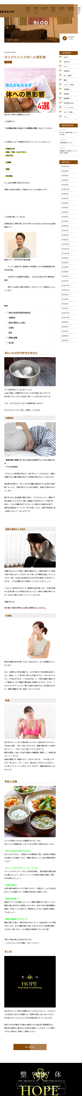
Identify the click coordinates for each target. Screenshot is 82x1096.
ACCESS (66, 9)
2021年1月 (64, 308)
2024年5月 (64, 208)
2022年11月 (65, 249)
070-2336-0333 (54, 1088)
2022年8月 (64, 262)
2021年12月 (65, 285)
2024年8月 (64, 194)
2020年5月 (64, 340)
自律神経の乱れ (69, 103)
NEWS (66, 57)
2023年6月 (64, 221)
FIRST (32, 10)
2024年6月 (64, 203)
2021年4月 (64, 299)
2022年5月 (64, 267)
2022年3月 (64, 276)
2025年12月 (65, 166)
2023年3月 (64, 230)
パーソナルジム (69, 108)
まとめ (11, 342)
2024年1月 (64, 217)
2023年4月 (64, 226)
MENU (40, 10)
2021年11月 (65, 290)
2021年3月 (64, 304)
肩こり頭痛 (67, 75)
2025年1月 (64, 185)
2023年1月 (64, 240)
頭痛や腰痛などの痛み (17, 322)
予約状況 (67, 62)
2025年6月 (64, 171)
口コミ (66, 66)
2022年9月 (64, 258)
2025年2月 (64, 180)
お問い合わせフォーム (27, 1085)
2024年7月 (64, 198)
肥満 (10, 332)
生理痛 (11, 327)
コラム (66, 117)
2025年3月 (64, 175)
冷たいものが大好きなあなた (20, 312)
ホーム (9, 39)
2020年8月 (64, 327)
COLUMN (48, 9)
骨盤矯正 (67, 89)
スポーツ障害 (68, 112)
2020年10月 (65, 317)
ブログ (16, 39)
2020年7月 (64, 331)
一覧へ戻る (29, 1047)
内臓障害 (12, 317)
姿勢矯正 (67, 71)
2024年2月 (64, 212)
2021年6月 (64, 295)
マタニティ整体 (69, 85)
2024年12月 (65, 189)
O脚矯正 (66, 94)
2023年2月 (64, 235)
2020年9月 (64, 322)
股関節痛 (67, 98)
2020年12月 (65, 313)
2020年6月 (64, 336)
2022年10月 (65, 253)
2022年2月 (64, 281)
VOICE (57, 10)
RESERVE (75, 9)
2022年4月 (64, 272)
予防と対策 (13, 337)
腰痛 (65, 80)
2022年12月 (65, 244)
